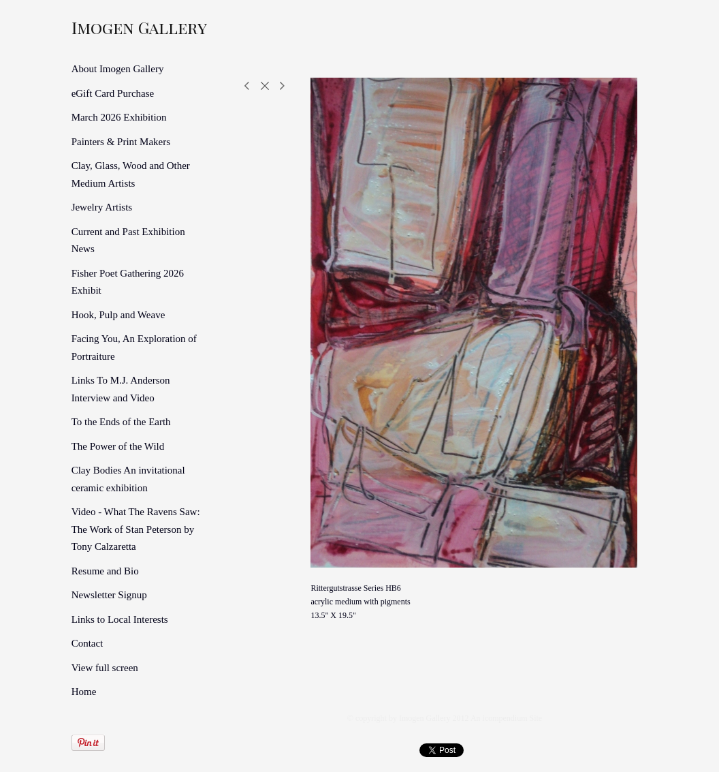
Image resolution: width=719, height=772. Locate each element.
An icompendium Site (506, 718)
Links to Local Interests (119, 619)
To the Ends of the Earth (121, 421)
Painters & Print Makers (120, 141)
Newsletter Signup (109, 594)
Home (84, 691)
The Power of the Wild (118, 446)
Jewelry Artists (102, 207)
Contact (87, 643)
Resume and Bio (105, 571)
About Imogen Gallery (117, 68)
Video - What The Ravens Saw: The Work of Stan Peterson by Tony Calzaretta (135, 529)
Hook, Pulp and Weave (118, 314)
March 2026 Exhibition (119, 117)
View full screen (104, 667)
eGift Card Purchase (113, 93)
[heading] (105, 27)
